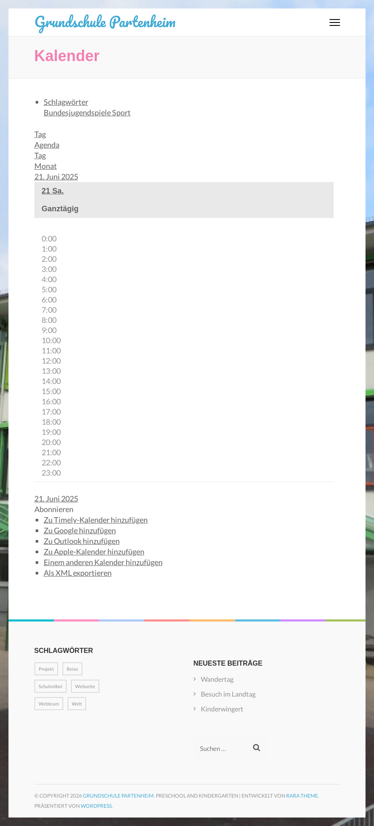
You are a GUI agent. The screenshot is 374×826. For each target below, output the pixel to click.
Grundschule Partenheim (104, 21)
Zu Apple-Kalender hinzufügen (94, 551)
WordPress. (97, 806)
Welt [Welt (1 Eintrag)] (77, 703)
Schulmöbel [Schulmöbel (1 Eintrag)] (50, 686)
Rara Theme (302, 795)
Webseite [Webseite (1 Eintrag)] (85, 686)
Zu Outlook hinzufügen (82, 541)
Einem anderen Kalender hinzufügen (103, 562)
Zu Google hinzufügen (80, 530)
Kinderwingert (222, 709)
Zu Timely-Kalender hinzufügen (96, 519)
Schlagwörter (66, 101)
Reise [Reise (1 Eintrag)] (72, 669)
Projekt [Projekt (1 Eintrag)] (46, 669)
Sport (121, 112)
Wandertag (217, 679)
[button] (53, 509)
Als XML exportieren (78, 572)
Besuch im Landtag (228, 694)
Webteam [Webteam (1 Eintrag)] (49, 703)
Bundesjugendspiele (78, 112)
